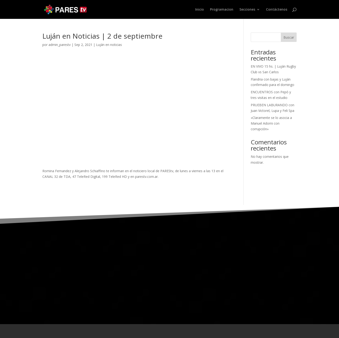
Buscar (288, 37)
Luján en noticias (109, 44)
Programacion (221, 10)
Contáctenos (276, 10)
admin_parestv (59, 44)
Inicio (199, 10)
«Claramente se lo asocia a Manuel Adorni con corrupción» (271, 123)
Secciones (247, 10)
